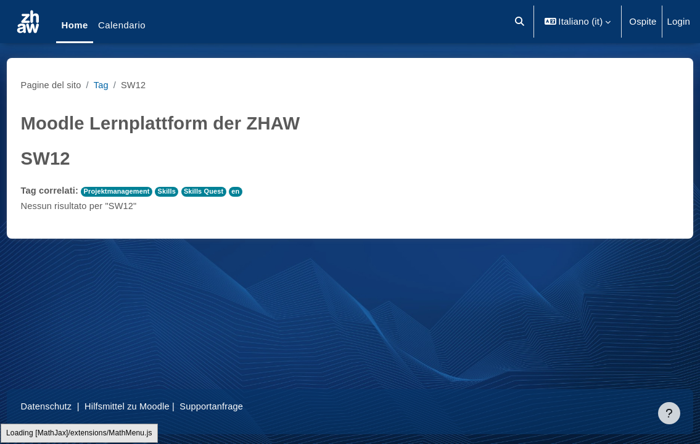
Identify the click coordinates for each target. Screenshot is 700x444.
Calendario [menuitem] (122, 25)
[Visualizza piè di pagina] (669, 413)
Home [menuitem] (74, 25)
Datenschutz (70, 406)
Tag (126, 85)
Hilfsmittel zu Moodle (152, 406)
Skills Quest (232, 191)
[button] (519, 21)
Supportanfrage (239, 406)
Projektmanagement (142, 191)
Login (678, 21)
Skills (193, 191)
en (264, 191)
